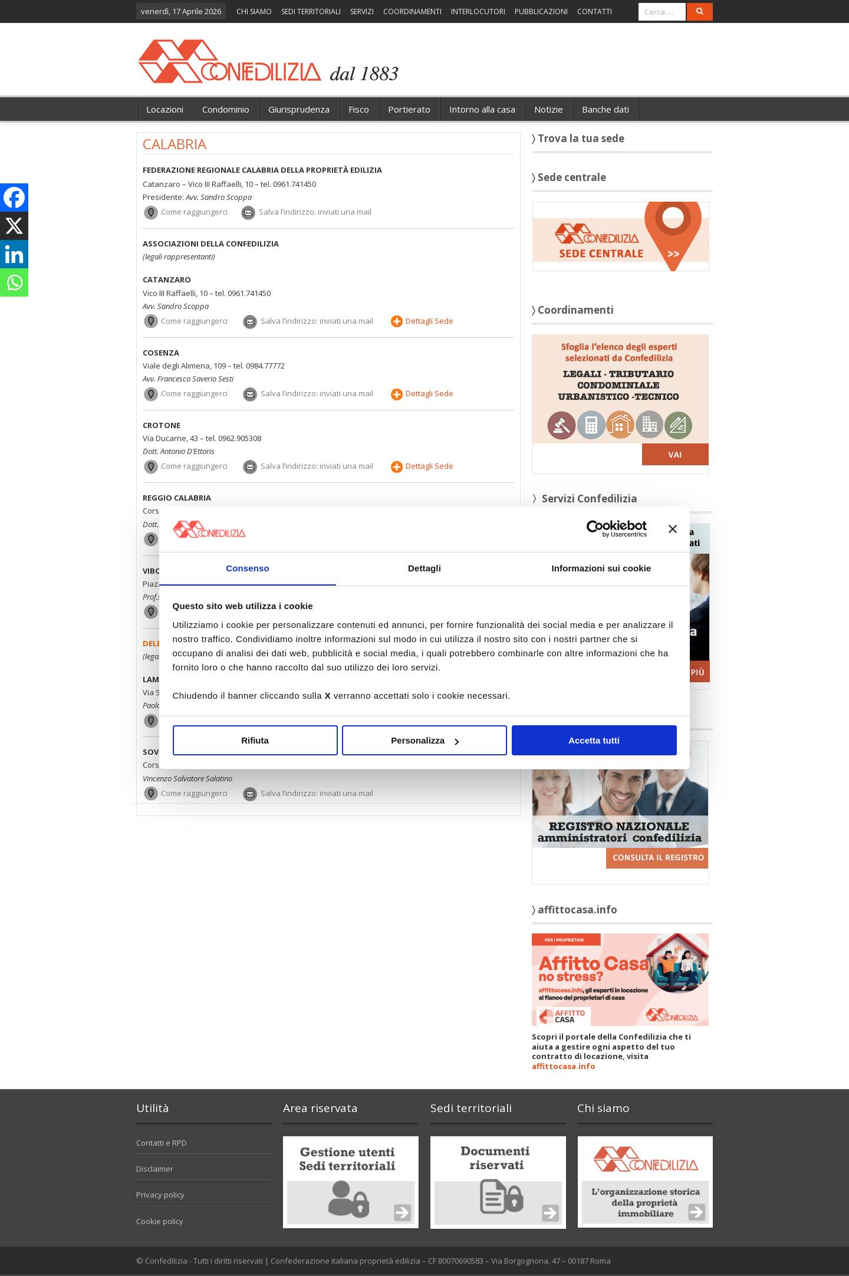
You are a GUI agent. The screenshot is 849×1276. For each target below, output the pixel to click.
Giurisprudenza (299, 109)
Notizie (548, 109)
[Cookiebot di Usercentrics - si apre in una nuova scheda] (595, 529)
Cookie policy (159, 1221)
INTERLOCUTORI (478, 11)
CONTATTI (594, 11)
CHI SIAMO (254, 11)
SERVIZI (362, 11)
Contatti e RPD (161, 1142)
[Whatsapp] (14, 282)
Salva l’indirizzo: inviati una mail (315, 211)
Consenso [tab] (247, 568)
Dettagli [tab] (424, 568)
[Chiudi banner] (673, 529)
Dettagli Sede (429, 320)
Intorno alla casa (482, 109)
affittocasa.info (563, 1066)
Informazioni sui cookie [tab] (601, 568)
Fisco (358, 109)
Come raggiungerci (194, 211)
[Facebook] (14, 197)
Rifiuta (255, 741)
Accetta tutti (594, 741)
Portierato (409, 109)
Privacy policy (160, 1194)
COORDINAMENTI (412, 11)
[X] (14, 226)
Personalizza (425, 741)
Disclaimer (154, 1168)
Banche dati (605, 109)
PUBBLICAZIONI (541, 11)
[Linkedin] (14, 254)
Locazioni (164, 109)
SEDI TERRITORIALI (311, 11)
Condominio (225, 109)
